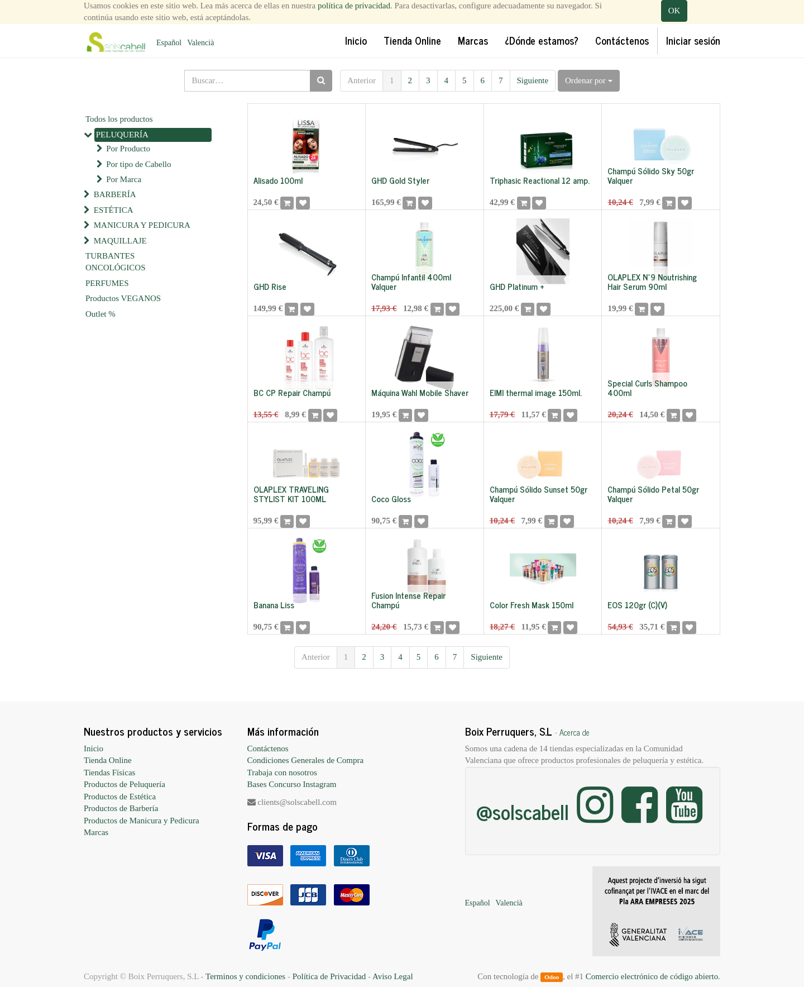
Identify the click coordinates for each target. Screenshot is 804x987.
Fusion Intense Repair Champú (408, 600)
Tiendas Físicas (109, 772)
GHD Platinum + (517, 286)
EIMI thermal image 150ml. (536, 392)
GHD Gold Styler (400, 180)
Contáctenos (268, 748)
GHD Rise (269, 286)
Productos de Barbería (121, 808)
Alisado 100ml (278, 180)
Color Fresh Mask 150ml (531, 605)
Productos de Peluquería (124, 784)
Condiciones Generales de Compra (305, 760)
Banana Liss (273, 605)
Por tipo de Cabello (138, 164)
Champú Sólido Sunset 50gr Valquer (538, 494)
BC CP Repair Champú (292, 392)
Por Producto (128, 148)
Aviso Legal (392, 976)
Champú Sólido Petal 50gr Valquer (653, 494)
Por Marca (123, 179)
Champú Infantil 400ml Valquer (411, 281)
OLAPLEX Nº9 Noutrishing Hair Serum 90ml (652, 281)
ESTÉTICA (113, 210)
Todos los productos (119, 119)
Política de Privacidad (329, 976)
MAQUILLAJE (120, 240)
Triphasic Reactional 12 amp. (540, 180)
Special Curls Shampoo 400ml (647, 387)
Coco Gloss (391, 499)
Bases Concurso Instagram (292, 784)
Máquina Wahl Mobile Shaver (419, 392)
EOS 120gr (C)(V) (637, 605)
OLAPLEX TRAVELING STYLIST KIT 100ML (291, 494)
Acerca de (574, 732)
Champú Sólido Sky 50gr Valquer (650, 175)
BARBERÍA (115, 194)
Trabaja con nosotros (282, 772)
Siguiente (533, 80)
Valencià (200, 43)
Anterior (361, 80)
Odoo (551, 977)
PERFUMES (107, 283)
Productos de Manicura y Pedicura (141, 820)
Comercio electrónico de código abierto (652, 976)
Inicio (93, 748)
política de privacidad (354, 5)
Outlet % (100, 313)
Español (168, 43)
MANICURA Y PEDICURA (142, 225)
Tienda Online (108, 760)
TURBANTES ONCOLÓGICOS (115, 261)
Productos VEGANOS (123, 298)
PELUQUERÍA (122, 134)
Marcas (96, 832)
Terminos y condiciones (245, 976)
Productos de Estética (120, 796)
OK (674, 10)
